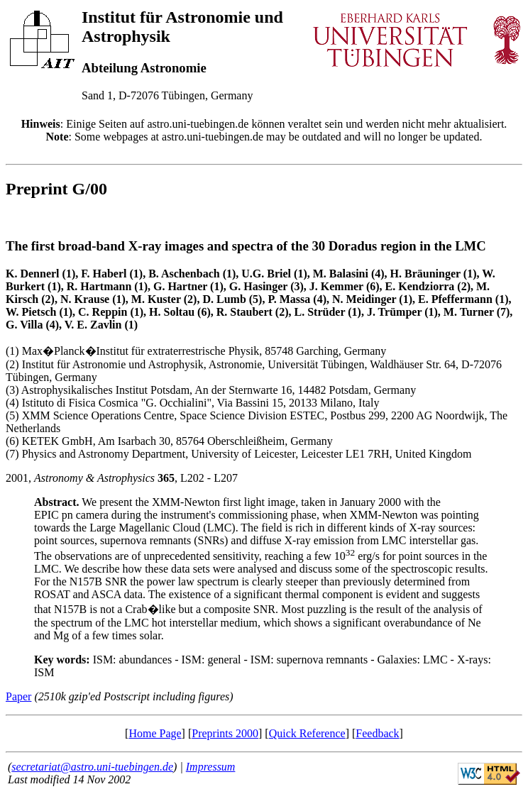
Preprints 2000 (225, 733)
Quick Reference (307, 733)
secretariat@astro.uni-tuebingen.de (92, 767)
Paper (18, 696)
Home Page (154, 733)
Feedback (377, 733)
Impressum (211, 767)
